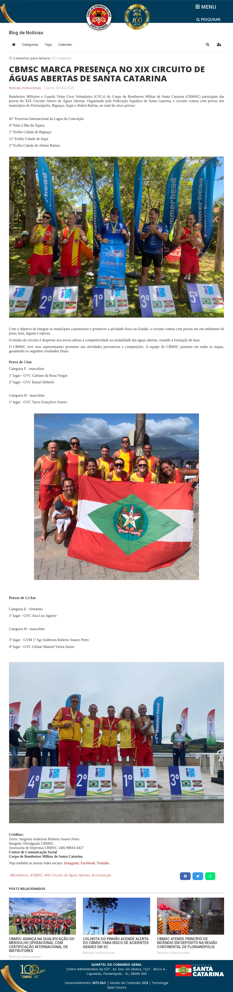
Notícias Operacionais (173, 952)
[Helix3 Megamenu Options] (206, 6)
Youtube (102, 863)
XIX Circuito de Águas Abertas (68, 875)
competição (102, 875)
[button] (207, 44)
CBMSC (37, 875)
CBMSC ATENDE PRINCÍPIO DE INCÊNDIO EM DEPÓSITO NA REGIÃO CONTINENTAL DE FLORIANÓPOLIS (187, 943)
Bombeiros (20, 875)
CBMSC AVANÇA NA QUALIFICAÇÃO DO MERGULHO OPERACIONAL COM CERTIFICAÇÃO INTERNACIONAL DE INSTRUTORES (41, 945)
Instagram (71, 863)
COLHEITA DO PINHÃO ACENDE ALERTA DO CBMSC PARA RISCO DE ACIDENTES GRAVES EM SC (116, 943)
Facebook (88, 863)
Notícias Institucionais (25, 88)
